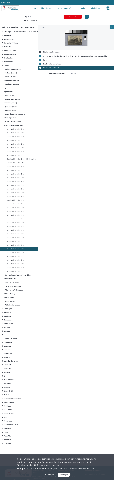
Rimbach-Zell (8, 391)
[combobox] (73, 17)
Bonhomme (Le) (10, 50)
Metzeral (7, 350)
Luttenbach (8, 342)
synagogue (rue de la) (13, 286)
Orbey (6, 376)
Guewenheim (8, 320)
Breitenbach (8, 62)
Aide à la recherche (32, 20)
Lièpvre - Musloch (10, 339)
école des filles (10, 77)
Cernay (6, 65)
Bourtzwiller (8, 58)
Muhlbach (7, 369)
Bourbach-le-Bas (10, 54)
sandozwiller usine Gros (15, 129)
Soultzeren (8, 421)
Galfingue (7, 312)
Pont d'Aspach (9, 380)
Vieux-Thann (8, 436)
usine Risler (9, 297)
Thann (6, 432)
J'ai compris (64, 475)
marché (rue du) (11, 95)
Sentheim (7, 406)
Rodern (6, 395)
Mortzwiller (8, 365)
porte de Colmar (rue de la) (15, 114)
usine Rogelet (10, 301)
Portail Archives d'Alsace (43, 8)
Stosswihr (7, 428)
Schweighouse (9, 402)
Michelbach (8, 354)
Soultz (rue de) (10, 279)
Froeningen (8, 309)
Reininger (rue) (10, 118)
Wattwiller (7, 440)
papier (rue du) (10, 110)
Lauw (6, 335)
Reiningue (7, 383)
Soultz (6, 417)
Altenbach (7, 35)
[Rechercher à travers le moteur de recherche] (45, 17)
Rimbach (7, 387)
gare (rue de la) (10, 88)
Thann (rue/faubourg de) (14, 290)
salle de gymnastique (13, 122)
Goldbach (7, 316)
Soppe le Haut (9, 413)
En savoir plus (49, 475)
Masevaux (7, 346)
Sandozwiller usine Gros (14, 125)
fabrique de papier (12, 80)
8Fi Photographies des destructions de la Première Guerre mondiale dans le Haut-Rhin (23, 32)
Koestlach (7, 331)
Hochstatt (7, 327)
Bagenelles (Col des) (11, 43)
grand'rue (9, 92)
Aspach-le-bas (9, 39)
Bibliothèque (96, 8)
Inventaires (82, 8)
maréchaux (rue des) (13, 99)
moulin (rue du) (11, 103)
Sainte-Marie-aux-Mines (12, 398)
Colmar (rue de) (11, 73)
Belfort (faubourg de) (13, 69)
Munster (7, 372)
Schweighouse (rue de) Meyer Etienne (18, 275)
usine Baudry (10, 294)
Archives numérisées (64, 8)
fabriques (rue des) (12, 84)
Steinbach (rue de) (12, 282)
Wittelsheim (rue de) (13, 305)
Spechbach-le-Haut (11, 425)
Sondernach (8, 410)
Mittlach (7, 357)
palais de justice (11, 107)
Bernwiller (7, 47)
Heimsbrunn (8, 324)
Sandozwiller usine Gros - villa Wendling (21, 159)
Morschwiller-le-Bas (11, 361)
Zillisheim (7, 443)
